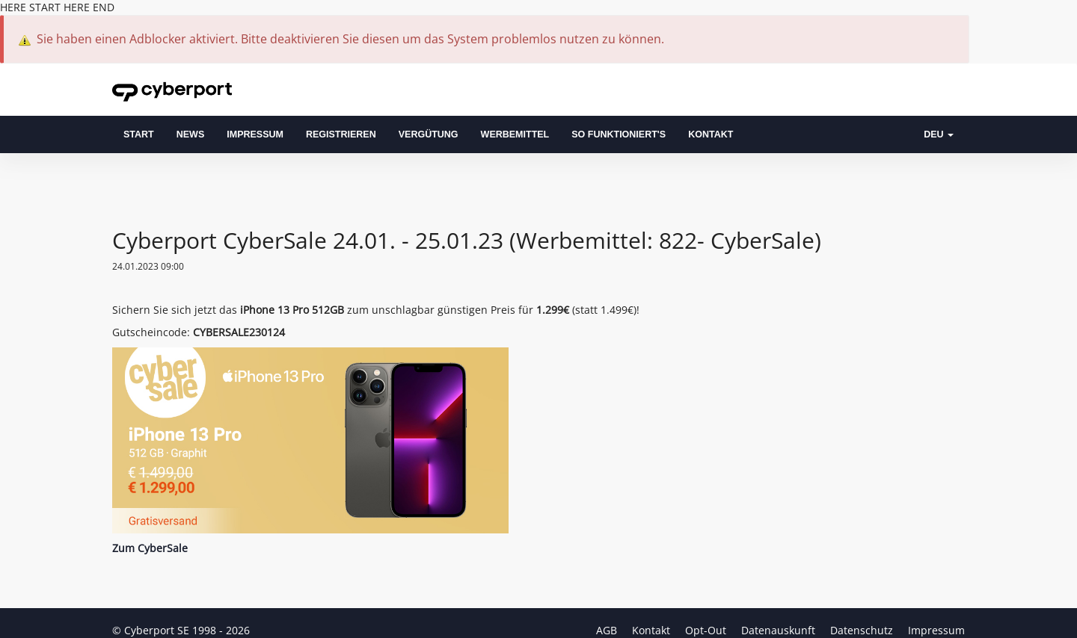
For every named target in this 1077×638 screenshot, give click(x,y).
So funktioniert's (618, 134)
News (191, 134)
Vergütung (428, 134)
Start (138, 134)
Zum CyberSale (150, 548)
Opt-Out (707, 630)
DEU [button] (939, 134)
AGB (608, 630)
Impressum (255, 134)
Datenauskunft (779, 630)
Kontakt (710, 134)
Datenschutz (863, 630)
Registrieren (341, 134)
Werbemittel (515, 134)
